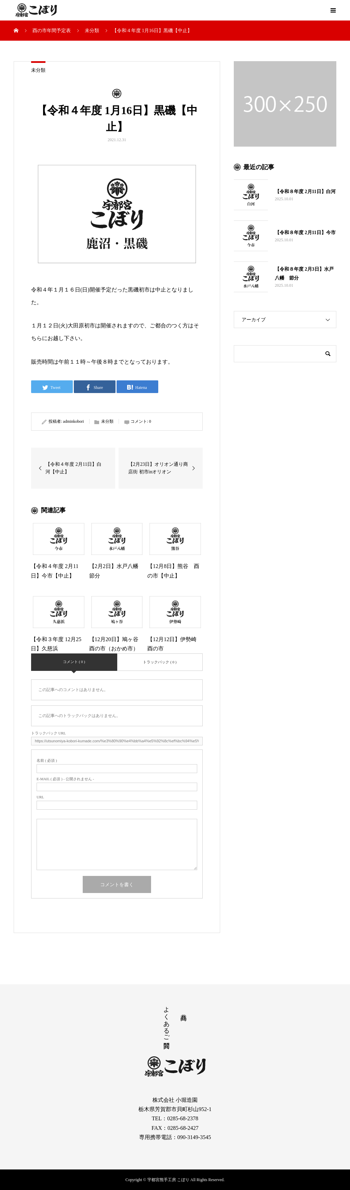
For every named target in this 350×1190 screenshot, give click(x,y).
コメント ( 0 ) (74, 662)
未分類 (38, 70)
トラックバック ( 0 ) (159, 662)
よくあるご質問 (166, 1020)
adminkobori (73, 421)
